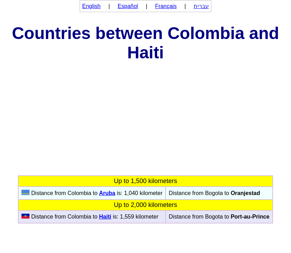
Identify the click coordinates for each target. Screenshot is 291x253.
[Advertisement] (145, 122)
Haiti (105, 217)
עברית (201, 6)
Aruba (107, 193)
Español (128, 6)
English (91, 6)
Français (165, 6)
